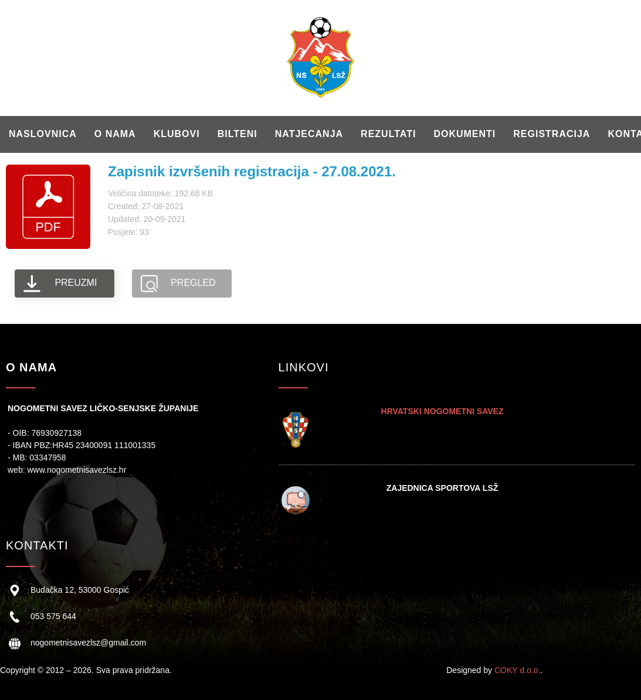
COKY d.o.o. (517, 670)
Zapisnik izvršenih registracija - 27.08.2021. (252, 171)
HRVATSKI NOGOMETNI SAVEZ (442, 411)
